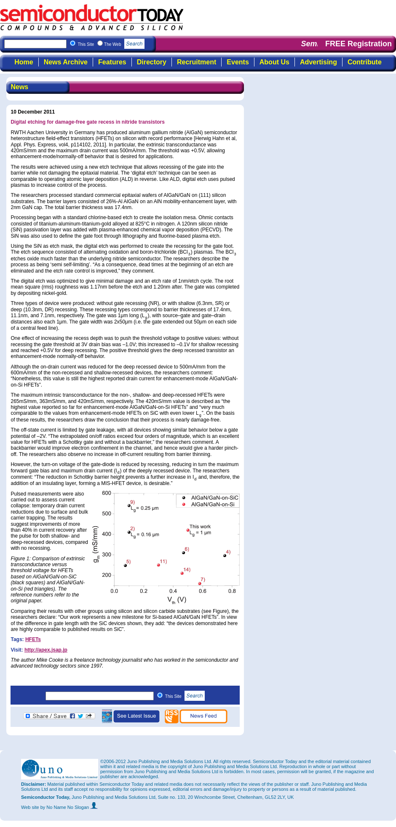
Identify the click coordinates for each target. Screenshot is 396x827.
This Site (185, 696)
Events (238, 62)
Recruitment (196, 62)
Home (23, 62)
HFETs (33, 639)
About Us (274, 62)
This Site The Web (111, 44)
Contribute (365, 62)
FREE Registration (358, 44)
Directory (151, 62)
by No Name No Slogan (69, 807)
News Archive (66, 62)
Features (112, 62)
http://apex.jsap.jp (45, 650)
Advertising (318, 62)
